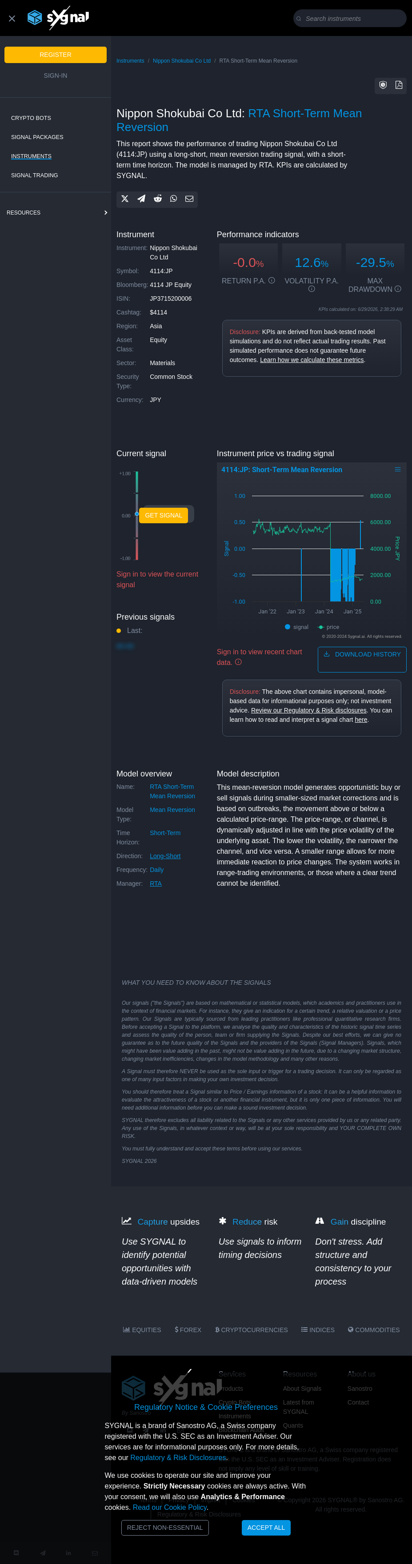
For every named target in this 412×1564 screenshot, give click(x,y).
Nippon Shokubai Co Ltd (182, 61)
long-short (165, 856)
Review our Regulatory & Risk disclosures (309, 710)
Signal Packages (37, 137)
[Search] (352, 19)
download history (362, 654)
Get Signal (163, 515)
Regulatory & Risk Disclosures (178, 1457)
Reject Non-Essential (165, 1527)
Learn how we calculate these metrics (312, 359)
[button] (383, 86)
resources (23, 213)
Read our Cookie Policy (170, 1507)
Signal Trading (34, 175)
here (361, 719)
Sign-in (56, 75)
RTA (156, 883)
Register (56, 54)
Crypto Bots (31, 118)
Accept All (266, 1527)
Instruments (31, 156)
